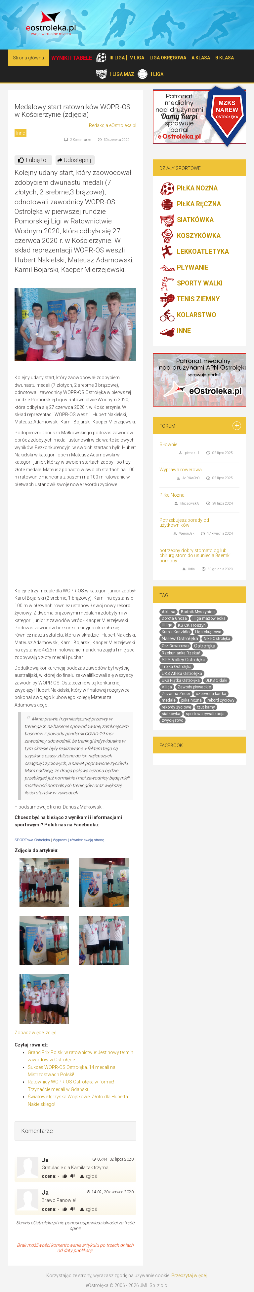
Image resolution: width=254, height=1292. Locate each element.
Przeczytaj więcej (189, 1275)
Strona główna (28, 57)
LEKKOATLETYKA (194, 252)
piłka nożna (191, 700)
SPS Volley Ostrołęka (183, 659)
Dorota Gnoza (174, 618)
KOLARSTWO (187, 315)
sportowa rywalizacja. (206, 714)
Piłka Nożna (172, 495)
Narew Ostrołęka (180, 639)
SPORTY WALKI (191, 284)
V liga (167, 687)
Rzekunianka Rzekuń (181, 653)
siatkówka (171, 714)
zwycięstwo (172, 720)
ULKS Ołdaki (216, 680)
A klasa (168, 612)
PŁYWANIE (183, 268)
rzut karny (206, 707)
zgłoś (88, 1176)
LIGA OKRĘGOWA (167, 57)
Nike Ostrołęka (217, 638)
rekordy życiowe (176, 707)
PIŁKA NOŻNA (188, 189)
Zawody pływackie (194, 687)
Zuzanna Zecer (176, 693)
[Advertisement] (80, 539)
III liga (167, 625)
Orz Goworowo (175, 646)
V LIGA (137, 57)
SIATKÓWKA (186, 220)
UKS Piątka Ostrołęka (181, 680)
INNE (175, 331)
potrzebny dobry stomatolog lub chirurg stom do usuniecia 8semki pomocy (195, 555)
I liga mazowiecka (209, 618)
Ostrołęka (204, 646)
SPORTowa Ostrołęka (32, 840)
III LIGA (117, 57)
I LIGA (157, 74)
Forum (167, 426)
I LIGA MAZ (122, 74)
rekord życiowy (220, 700)
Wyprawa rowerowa (180, 469)
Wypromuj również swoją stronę (78, 840)
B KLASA (224, 57)
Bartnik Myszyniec (198, 612)
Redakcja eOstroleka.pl (112, 125)
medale (169, 700)
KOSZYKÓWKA (190, 236)
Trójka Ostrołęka (176, 666)
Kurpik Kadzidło (176, 632)
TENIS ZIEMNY (189, 300)
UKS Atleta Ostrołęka (182, 673)
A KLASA (200, 57)
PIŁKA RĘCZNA (190, 205)
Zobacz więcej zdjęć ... (37, 1032)
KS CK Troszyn (192, 625)
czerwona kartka (211, 693)
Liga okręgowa (208, 632)
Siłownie (168, 444)
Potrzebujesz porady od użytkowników (184, 522)
